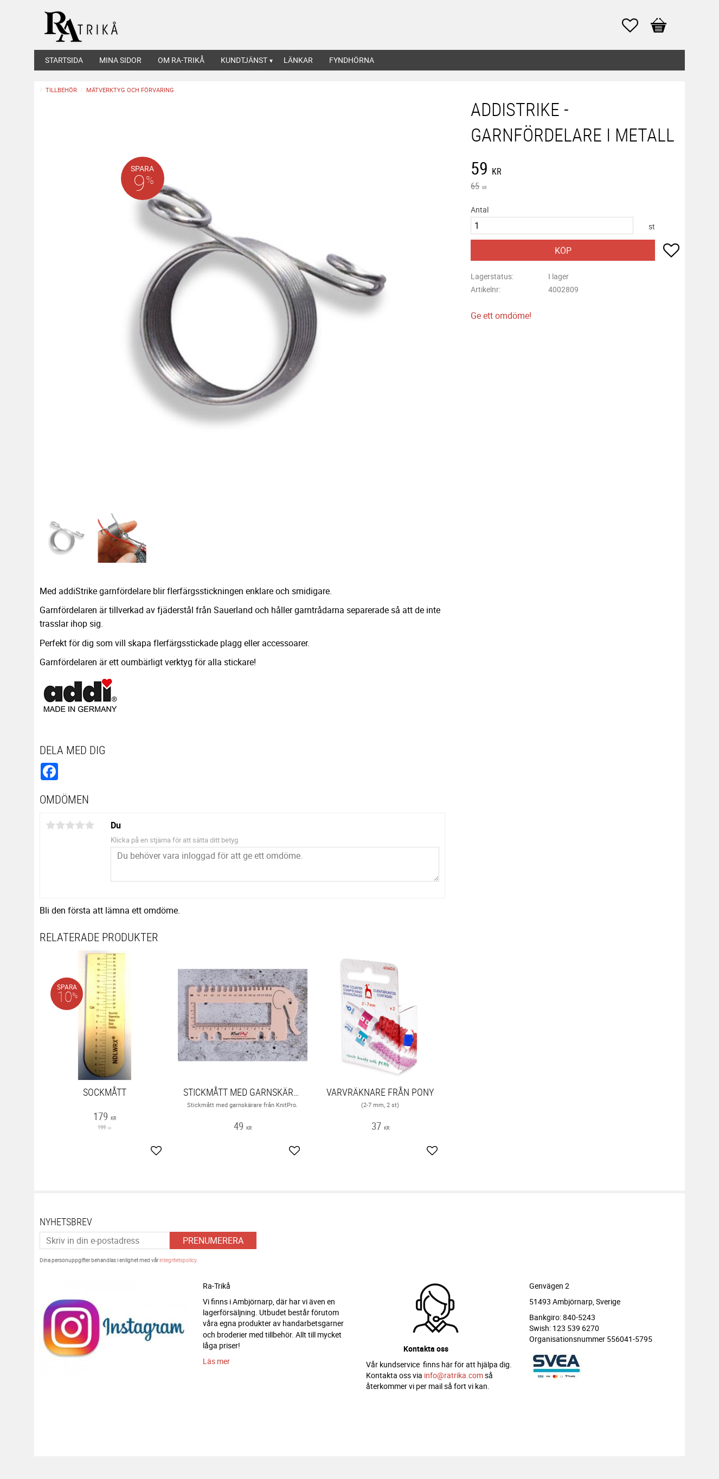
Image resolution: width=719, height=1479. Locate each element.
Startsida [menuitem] (64, 60)
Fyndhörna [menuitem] (351, 60)
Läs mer (216, 1361)
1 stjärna (50, 825)
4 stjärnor (80, 825)
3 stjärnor (70, 825)
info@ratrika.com (453, 1375)
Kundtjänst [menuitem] (244, 60)
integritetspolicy (177, 1260)
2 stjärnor (60, 825)
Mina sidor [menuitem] (120, 60)
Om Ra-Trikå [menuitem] (181, 60)
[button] (635, 25)
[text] (575, 170)
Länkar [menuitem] (298, 60)
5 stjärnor (89, 825)
